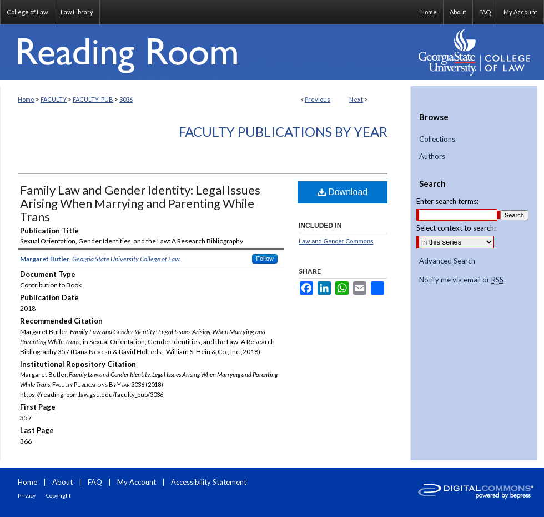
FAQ (95, 482)
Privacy (27, 495)
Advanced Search (447, 260)
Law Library (77, 12)
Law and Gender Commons (336, 241)
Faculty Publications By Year (283, 131)
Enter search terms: (447, 201)
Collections (437, 139)
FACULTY (54, 99)
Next (356, 99)
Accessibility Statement (208, 482)
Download (343, 192)
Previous (317, 99)
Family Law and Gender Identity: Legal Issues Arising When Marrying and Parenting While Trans (140, 203)
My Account (136, 482)
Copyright (58, 495)
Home (26, 99)
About (62, 482)
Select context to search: (456, 227)
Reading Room (205, 52)
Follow (265, 258)
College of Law (27, 12)
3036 (126, 99)
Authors (432, 156)
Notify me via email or (461, 280)
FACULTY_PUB (93, 99)
